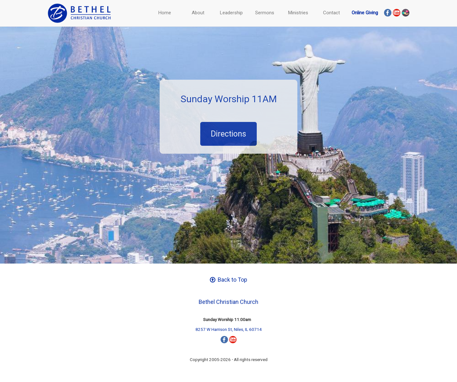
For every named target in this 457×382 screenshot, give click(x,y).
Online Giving (365, 13)
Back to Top (228, 279)
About (198, 13)
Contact (331, 13)
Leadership (231, 13)
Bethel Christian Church (228, 301)
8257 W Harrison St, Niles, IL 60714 (228, 329)
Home (164, 13)
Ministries (298, 13)
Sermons (264, 13)
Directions (228, 133)
